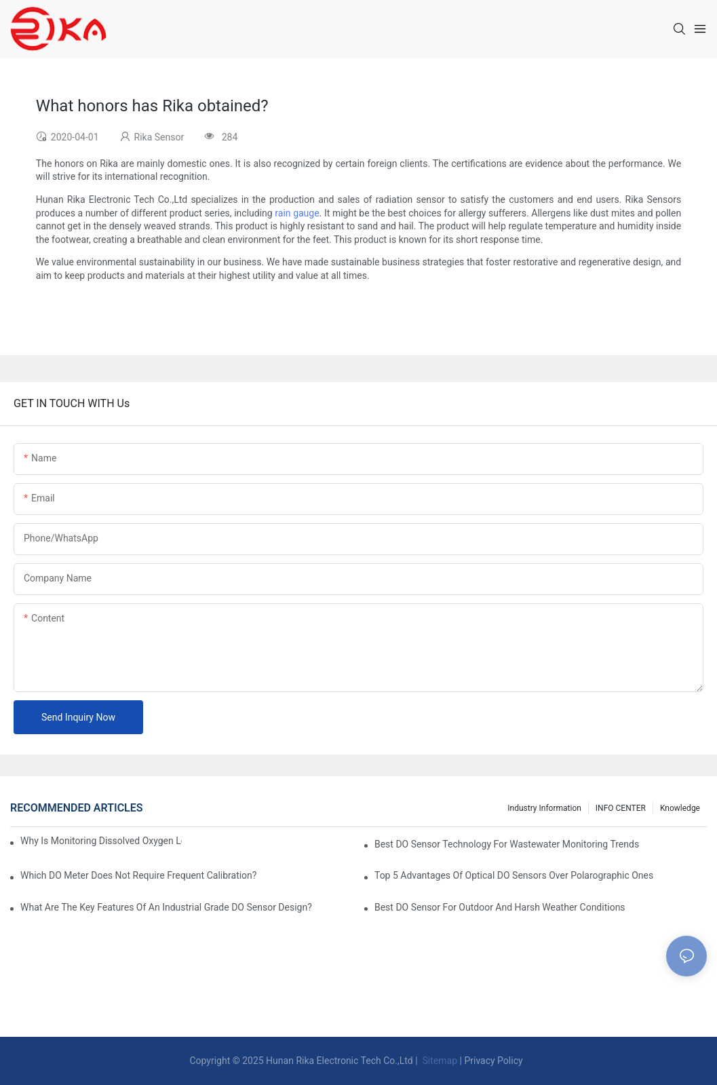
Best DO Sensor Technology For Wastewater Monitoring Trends (506, 844)
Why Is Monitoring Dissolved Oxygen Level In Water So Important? (101, 840)
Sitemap (438, 1060)
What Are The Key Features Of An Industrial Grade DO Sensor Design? (166, 907)
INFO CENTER (621, 808)
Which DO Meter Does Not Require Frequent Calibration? (138, 875)
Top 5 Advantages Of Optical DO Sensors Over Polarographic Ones (513, 875)
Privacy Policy (493, 1060)
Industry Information (544, 808)
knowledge (680, 808)
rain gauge (297, 213)
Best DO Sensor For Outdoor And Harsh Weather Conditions (499, 907)
